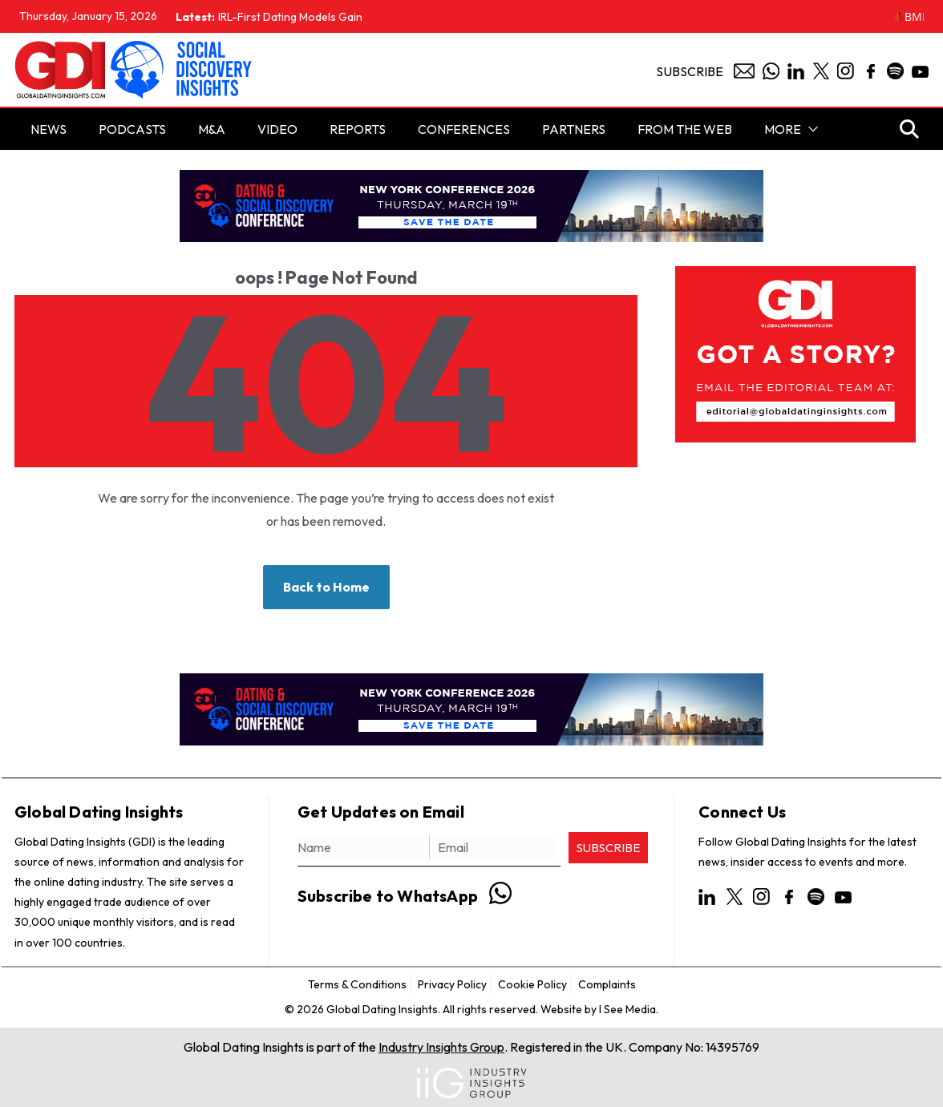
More (782, 129)
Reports (358, 129)
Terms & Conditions (357, 984)
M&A (211, 129)
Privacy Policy (452, 984)
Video (277, 129)
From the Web (684, 129)
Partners (573, 129)
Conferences (464, 129)
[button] (810, 129)
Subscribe (689, 71)
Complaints (607, 984)
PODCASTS (132, 129)
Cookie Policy (532, 984)
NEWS (48, 129)
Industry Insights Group (441, 1047)
